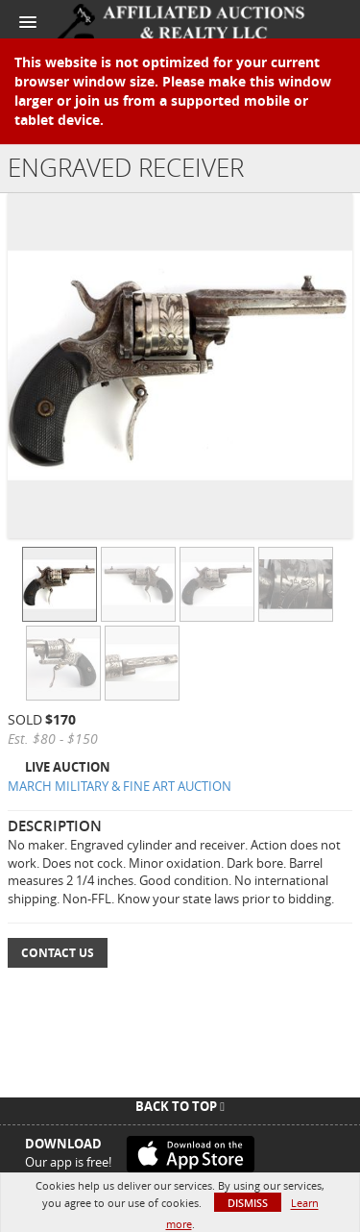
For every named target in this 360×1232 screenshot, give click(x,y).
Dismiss (248, 1202)
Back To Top (180, 1106)
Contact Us (57, 953)
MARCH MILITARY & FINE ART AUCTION (119, 786)
